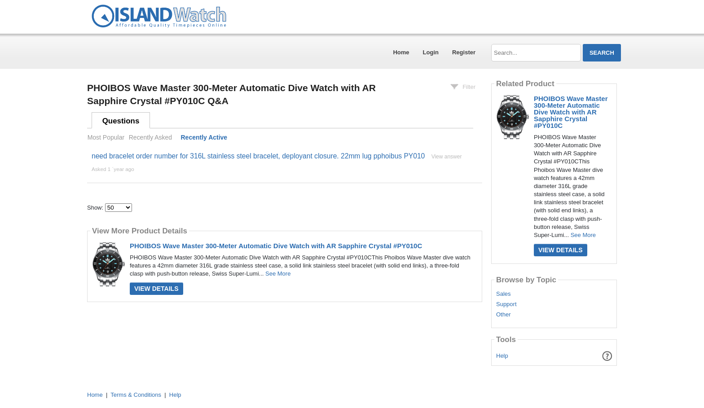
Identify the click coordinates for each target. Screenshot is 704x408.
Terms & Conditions (135, 394)
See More (277, 273)
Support (506, 304)
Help (502, 355)
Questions (121, 121)
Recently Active (204, 137)
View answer (446, 157)
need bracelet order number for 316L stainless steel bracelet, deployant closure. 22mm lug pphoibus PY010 (258, 156)
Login (431, 52)
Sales (503, 294)
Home (401, 52)
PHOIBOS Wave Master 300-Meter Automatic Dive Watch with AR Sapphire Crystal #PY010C (276, 246)
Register (463, 52)
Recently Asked (150, 137)
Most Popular (106, 137)
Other (503, 314)
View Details (156, 288)
